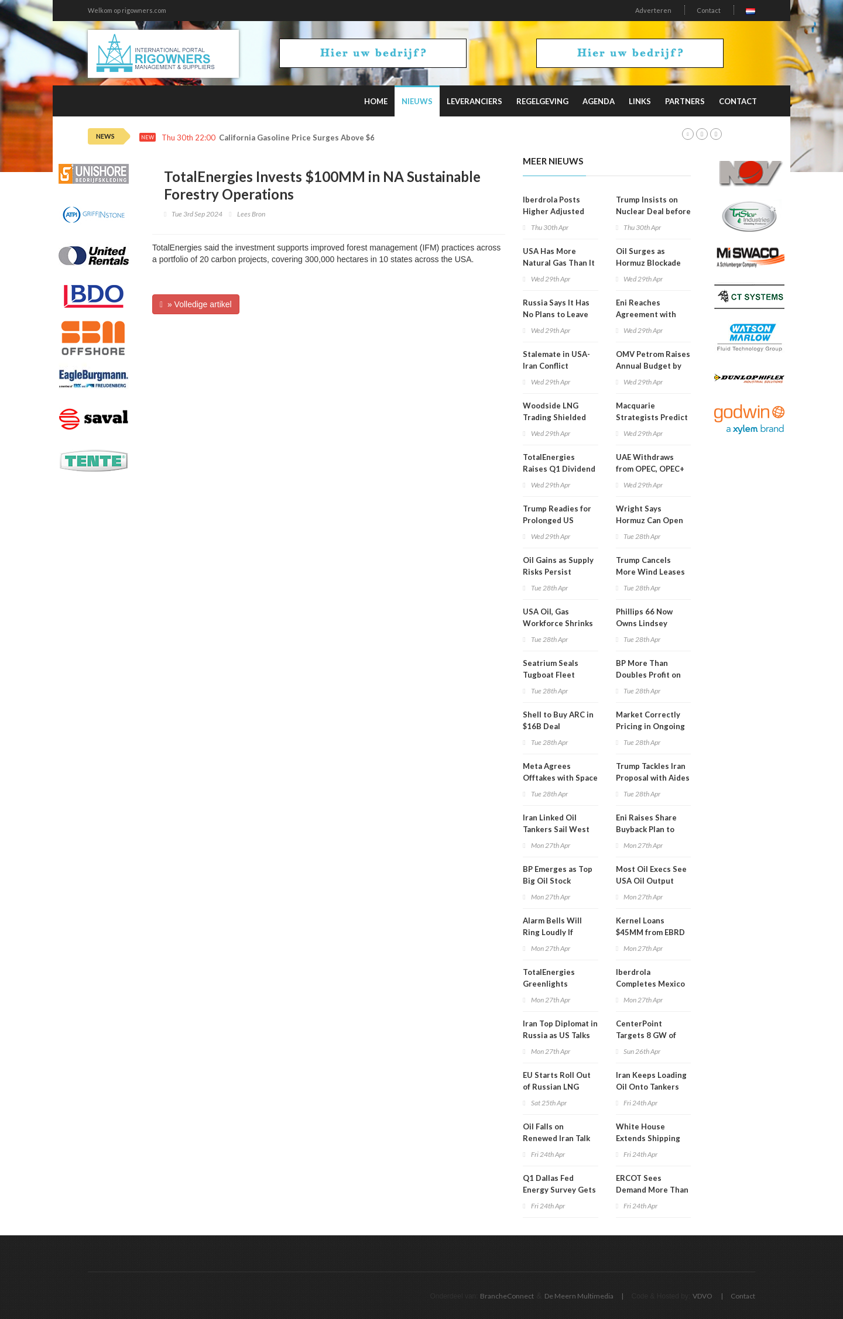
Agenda (598, 101)
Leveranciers (474, 101)
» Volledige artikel (196, 304)
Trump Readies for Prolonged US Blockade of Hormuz (560, 520)
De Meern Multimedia (579, 1295)
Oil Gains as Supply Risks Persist (558, 565)
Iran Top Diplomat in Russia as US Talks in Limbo (560, 1035)
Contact (709, 10)
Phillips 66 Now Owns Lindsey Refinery (644, 623)
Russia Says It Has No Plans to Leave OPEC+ (556, 314)
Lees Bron (251, 213)
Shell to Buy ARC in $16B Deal (558, 720)
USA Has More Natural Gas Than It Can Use (559, 262)
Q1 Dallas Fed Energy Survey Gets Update (559, 1189)
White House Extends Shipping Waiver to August (648, 1138)
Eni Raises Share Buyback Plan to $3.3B (646, 829)
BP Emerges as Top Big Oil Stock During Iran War (557, 880)
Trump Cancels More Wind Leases (650, 565)
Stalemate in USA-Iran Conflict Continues (556, 365)
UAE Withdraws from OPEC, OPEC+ (650, 462)
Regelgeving (542, 101)
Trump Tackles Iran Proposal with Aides (653, 771)
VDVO (702, 1295)
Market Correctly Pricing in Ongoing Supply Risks (650, 726)
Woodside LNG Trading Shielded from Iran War (554, 417)
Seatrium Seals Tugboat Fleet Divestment (550, 674)
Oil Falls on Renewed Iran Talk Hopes (556, 1138)
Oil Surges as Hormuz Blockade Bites (648, 262)
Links (640, 101)
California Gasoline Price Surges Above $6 (297, 137)
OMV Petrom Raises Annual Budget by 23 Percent (653, 365)
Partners (685, 101)
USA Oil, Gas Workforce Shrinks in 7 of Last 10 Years (560, 623)
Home (376, 101)
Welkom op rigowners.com (127, 10)
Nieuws (417, 101)
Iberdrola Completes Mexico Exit (650, 983)
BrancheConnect (507, 1295)
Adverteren (653, 10)
